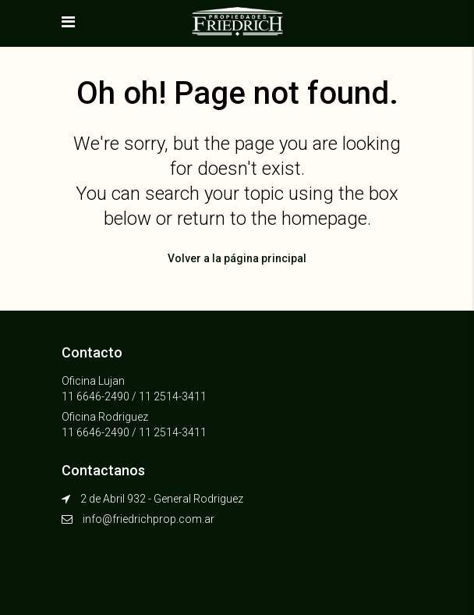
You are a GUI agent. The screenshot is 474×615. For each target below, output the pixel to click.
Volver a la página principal (237, 258)
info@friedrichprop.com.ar (148, 519)
